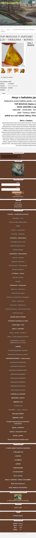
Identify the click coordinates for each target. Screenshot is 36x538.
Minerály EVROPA (18, 414)
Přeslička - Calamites (18, 234)
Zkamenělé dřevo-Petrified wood (18, 439)
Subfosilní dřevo (18, 313)
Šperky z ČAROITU (18, 427)
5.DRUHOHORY (18, 468)
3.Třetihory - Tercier (18, 273)
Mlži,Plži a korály (18, 277)
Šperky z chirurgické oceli (18, 431)
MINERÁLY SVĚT (18, 417)
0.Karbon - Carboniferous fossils (18, 214)
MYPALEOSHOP (11, 2)
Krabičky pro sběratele (18, 394)
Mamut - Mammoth (18, 301)
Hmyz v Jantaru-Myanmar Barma (18, 336)
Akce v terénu (18, 476)
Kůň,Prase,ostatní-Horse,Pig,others (18, 297)
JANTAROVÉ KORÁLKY (18, 366)
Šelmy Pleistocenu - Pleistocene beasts (18, 309)
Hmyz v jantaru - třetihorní (18, 333)
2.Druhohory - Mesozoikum (18, 254)
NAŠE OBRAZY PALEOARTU (18, 487)
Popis (3, 93)
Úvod (2, 29)
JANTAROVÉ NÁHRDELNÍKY (18, 370)
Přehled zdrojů (18, 516)
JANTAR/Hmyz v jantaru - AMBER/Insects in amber (18, 341)
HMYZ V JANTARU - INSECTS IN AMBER (18, 480)
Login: (18, 182)
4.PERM (17, 464)
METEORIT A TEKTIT (18, 398)
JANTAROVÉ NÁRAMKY (18, 374)
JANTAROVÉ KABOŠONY (18, 362)
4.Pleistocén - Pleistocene (18, 285)
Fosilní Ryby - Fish (18, 325)
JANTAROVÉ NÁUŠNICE (18, 378)
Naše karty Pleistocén (18, 483)
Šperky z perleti (18, 435)
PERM (18, 226)
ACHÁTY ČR (18, 406)
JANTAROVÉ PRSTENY (18, 386)
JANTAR (18, 346)
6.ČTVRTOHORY (18, 472)
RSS (24, 533)
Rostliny (18, 281)
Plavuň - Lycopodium (18, 230)
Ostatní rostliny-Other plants (18, 222)
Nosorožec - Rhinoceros (18, 305)
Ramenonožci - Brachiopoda (18, 265)
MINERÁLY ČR (18, 402)
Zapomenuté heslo (18, 196)
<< (10, 507)
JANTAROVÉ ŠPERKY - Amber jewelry (18, 358)
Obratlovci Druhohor (18, 261)
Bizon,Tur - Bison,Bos (18, 289)
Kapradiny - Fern (18, 218)
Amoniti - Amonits (18, 258)
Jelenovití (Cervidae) (18, 293)
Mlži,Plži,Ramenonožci (18, 246)
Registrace (18, 194)
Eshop (8, 29)
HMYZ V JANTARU (18, 329)
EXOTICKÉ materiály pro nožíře (18, 321)
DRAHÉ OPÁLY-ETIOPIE (18, 317)
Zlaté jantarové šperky (18, 390)
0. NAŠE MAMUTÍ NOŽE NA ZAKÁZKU (18, 448)
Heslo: (18, 187)
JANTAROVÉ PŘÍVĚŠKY (18, 382)
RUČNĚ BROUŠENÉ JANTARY (18, 350)
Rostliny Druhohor (18, 269)
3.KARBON (18, 460)
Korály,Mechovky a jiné (18, 242)
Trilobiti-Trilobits (18, 250)
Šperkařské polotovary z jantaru (18, 354)
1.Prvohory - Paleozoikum (18, 238)
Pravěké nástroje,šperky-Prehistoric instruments (18, 422)
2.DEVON (18, 456)
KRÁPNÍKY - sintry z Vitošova (18, 410)
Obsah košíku (18, 206)
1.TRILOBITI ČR (18, 452)
